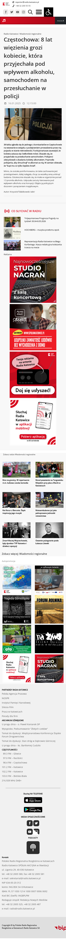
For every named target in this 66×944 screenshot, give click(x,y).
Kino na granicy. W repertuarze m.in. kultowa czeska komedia (15, 481)
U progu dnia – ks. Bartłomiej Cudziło (21, 745)
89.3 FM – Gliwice (11, 753)
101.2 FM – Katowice (12, 767)
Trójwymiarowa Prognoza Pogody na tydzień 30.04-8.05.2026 (41, 220)
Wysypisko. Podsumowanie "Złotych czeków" (25, 728)
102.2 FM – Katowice (12, 771)
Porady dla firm (10, 716)
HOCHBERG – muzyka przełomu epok (41, 229)
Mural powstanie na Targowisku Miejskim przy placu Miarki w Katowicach (49, 483)
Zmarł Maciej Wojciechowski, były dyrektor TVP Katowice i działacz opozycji (14, 543)
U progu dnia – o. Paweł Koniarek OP (21, 724)
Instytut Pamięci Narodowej (16, 702)
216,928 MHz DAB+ (11, 780)
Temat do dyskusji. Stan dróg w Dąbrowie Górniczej (28, 740)
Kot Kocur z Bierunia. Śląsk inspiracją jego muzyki (13, 511)
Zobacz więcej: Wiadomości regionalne (24, 554)
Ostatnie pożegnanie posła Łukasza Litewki (47, 542)
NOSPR (5, 698)
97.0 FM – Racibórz (12, 758)
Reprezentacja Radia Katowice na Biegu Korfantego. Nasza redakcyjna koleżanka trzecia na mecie (43, 244)
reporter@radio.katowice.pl (27, 2)
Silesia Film (8, 707)
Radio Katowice (11, 33)
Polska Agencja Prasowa (14, 693)
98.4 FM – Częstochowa (14, 762)
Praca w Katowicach (12, 711)
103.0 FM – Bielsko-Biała (14, 776)
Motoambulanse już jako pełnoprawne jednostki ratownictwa (46, 513)
